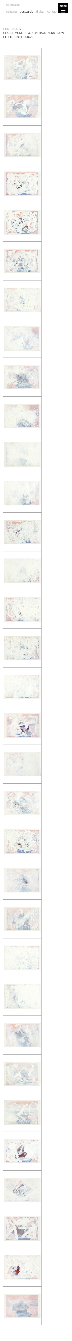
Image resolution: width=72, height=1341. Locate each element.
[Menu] (63, 8)
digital (40, 11)
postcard (11, 28)
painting (11, 11)
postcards (26, 11)
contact (52, 11)
